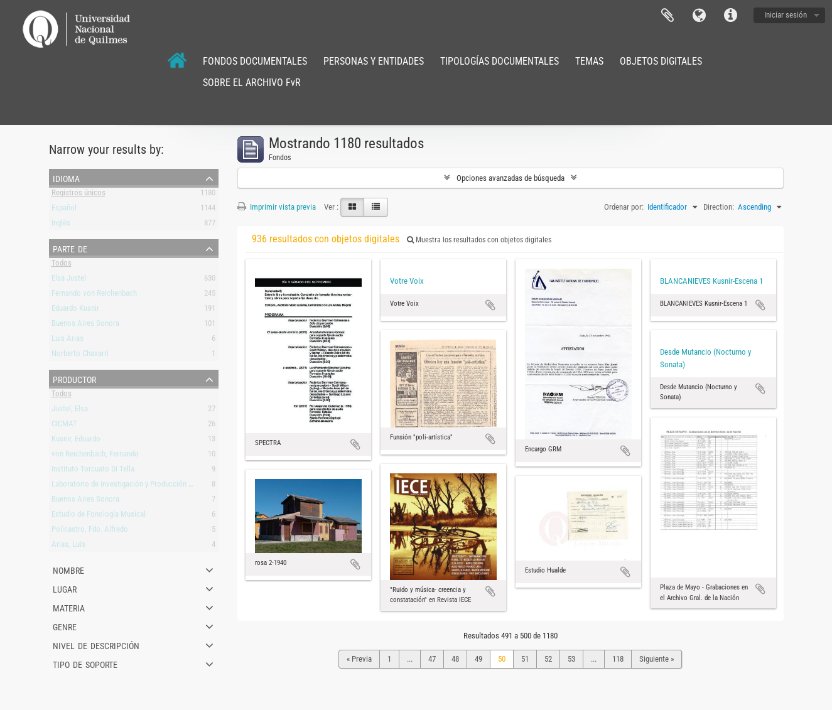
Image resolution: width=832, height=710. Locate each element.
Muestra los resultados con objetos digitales (479, 239)
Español (64, 210)
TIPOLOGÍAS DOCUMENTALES (499, 61)
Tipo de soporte (85, 663)
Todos (61, 265)
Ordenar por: (624, 207)
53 (571, 659)
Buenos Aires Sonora (85, 325)
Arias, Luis (68, 546)
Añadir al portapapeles (355, 444)
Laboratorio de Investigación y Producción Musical (132, 486)
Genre (65, 625)
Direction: (718, 207)
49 (478, 659)
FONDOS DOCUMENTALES (255, 61)
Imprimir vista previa (276, 207)
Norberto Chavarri (80, 355)
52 (548, 659)
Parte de (70, 247)
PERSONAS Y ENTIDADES (373, 61)
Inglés (60, 225)
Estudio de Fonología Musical (98, 516)
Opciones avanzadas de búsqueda (511, 178)
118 (618, 659)
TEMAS (589, 61)
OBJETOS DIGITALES (661, 61)
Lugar (65, 588)
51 (525, 659)
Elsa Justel (68, 280)
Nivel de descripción (96, 644)
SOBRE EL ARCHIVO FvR (252, 83)
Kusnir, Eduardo (75, 441)
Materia (69, 607)
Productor (74, 378)
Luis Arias (67, 340)
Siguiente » (656, 659)
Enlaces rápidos (730, 15)
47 (432, 659)
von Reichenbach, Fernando (95, 456)
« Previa (359, 659)
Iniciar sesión (785, 14)
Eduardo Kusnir (75, 310)
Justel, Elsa (69, 411)
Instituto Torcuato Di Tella (92, 471)
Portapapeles (667, 15)
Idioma (699, 15)
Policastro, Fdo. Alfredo (89, 531)
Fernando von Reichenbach (94, 295)
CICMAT (64, 426)
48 (455, 659)
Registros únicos (78, 195)
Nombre (68, 569)
